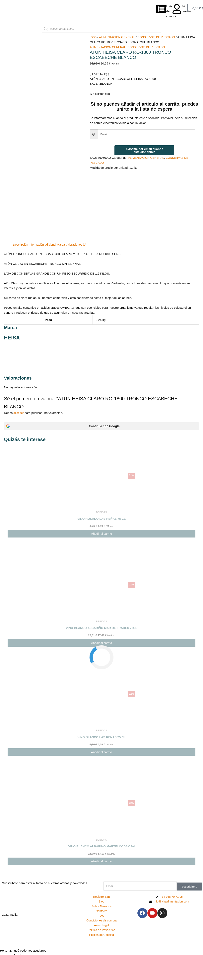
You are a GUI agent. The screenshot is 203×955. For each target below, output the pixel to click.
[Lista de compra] (161, 9)
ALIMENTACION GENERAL (117, 37)
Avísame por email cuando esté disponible (144, 150)
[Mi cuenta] (177, 9)
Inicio (93, 37)
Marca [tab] (62, 207)
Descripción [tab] (21, 207)
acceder (19, 376)
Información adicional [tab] (44, 207)
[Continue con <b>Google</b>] (101, 390)
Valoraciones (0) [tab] (78, 207)
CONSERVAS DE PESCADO (158, 37)
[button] (101, 918)
